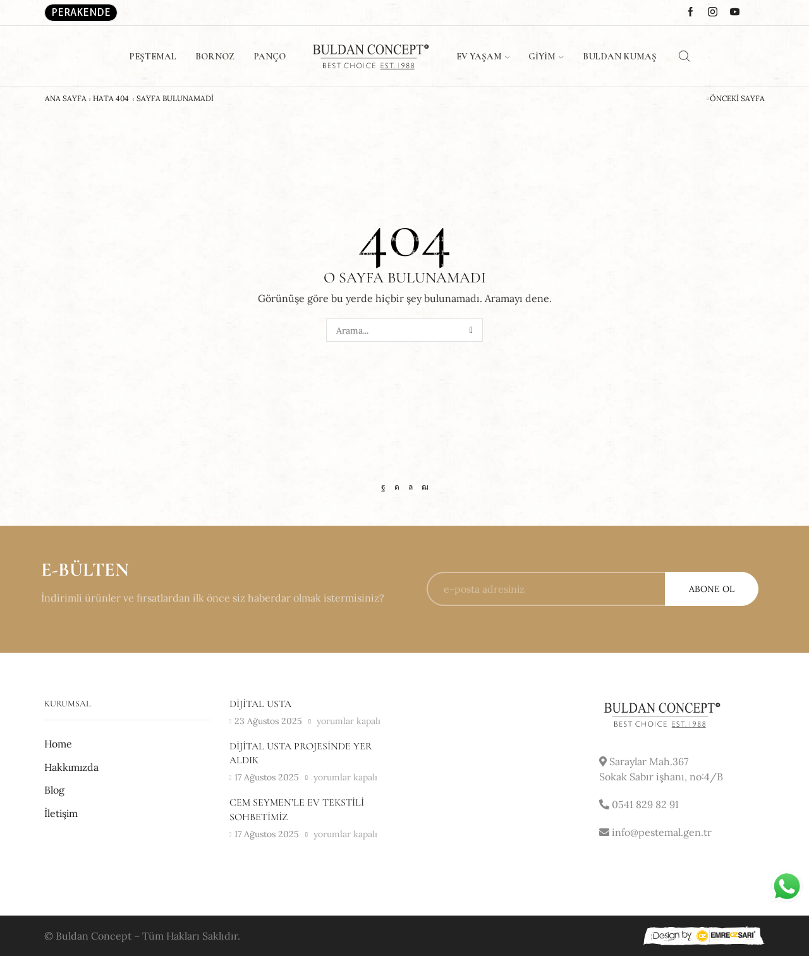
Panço (269, 56)
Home (58, 743)
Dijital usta (260, 704)
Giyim (545, 56)
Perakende (81, 12)
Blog (54, 790)
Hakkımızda (71, 767)
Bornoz (214, 56)
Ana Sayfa (66, 98)
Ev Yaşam (482, 56)
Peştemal (152, 56)
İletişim (61, 813)
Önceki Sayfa (737, 98)
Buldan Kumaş (620, 56)
